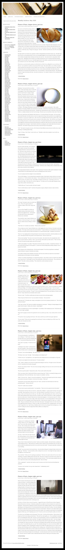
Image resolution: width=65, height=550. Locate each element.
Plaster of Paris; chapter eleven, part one (30, 84)
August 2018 (7, 103)
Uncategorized (7, 134)
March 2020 (7, 78)
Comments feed (7, 143)
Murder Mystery (8, 132)
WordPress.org (7, 144)
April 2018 (7, 109)
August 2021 (7, 56)
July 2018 (6, 105)
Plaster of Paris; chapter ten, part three (29, 142)
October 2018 (7, 101)
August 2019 (7, 87)
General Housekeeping (39, 16)
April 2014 (7, 118)
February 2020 (7, 79)
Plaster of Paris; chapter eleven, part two (30, 24)
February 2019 (7, 95)
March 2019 (7, 94)
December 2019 (8, 82)
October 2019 (7, 85)
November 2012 (8, 119)
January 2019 (7, 97)
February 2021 (7, 64)
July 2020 (6, 73)
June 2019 (7, 90)
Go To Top (60, 543)
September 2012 (8, 120)
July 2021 (6, 57)
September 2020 (8, 70)
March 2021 (7, 62)
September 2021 (8, 54)
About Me (10, 16)
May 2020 (7, 75)
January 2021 (7, 65)
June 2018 (7, 106)
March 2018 (7, 110)
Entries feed (7, 142)
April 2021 (7, 61)
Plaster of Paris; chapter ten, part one (29, 271)
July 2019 (6, 89)
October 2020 (7, 69)
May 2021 (7, 60)
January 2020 (7, 81)
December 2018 (8, 98)
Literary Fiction (7, 130)
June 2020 (7, 74)
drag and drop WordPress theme (18, 543)
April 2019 (7, 93)
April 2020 (7, 77)
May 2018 (7, 107)
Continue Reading (21, 76)
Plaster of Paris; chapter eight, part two (30, 476)
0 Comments (35, 26)
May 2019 (7, 91)
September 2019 (8, 86)
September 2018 (8, 102)
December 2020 (8, 66)
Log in (6, 140)
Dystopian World (19, 16)
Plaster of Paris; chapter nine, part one (29, 416)
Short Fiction (28, 16)
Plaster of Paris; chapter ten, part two (29, 198)
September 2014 (8, 114)
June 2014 (7, 115)
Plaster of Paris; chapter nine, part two (29, 331)
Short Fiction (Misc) (8, 133)
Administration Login (53, 543)
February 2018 (7, 111)
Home (5, 16)
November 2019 (8, 83)
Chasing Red (13, 44)
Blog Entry (7, 126)
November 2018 (8, 99)
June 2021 (7, 58)
